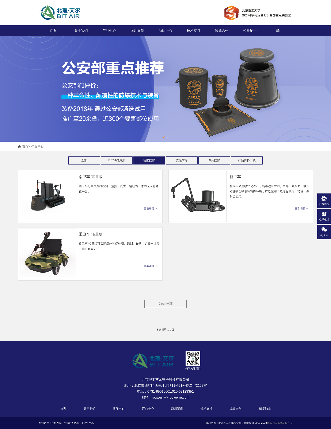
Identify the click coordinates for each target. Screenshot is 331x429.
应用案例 (137, 30)
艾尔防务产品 (71, 422)
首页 (53, 30)
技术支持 (193, 30)
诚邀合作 (222, 30)
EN (278, 30)
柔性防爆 (182, 160)
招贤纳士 (250, 30)
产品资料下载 (247, 160)
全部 (84, 160)
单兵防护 (214, 160)
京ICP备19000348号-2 (279, 422)
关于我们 (81, 30)
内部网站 (57, 422)
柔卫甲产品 (87, 422)
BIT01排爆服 (116, 160)
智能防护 (149, 160)
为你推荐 (165, 304)
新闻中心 (165, 30)
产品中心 (109, 30)
